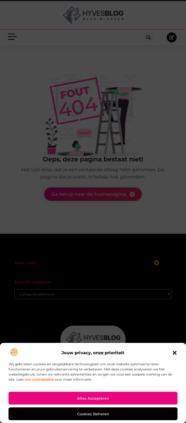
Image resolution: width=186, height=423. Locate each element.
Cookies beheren (93, 414)
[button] (174, 353)
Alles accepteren (93, 398)
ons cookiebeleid (39, 379)
